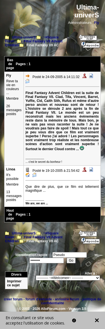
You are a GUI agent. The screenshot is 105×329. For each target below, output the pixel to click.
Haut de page (10, 214)
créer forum (13, 299)
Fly (96, 23)
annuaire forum (67, 299)
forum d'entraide (38, 299)
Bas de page (10, 64)
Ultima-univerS (24, 37)
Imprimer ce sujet (14, 283)
